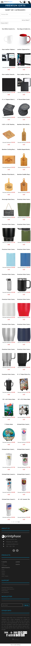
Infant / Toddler (5, 576)
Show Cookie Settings (15, 644)
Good (3, 564)
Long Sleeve (4, 565)
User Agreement (5, 592)
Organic (3, 573)
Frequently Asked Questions (8, 589)
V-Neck (3, 574)
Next (19, 522)
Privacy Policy (5, 590)
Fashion (3, 571)
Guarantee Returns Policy (7, 587)
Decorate (4, 67)
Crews (3, 569)
